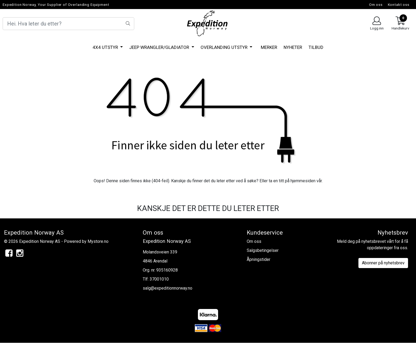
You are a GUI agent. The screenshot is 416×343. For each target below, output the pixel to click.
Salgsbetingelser (263, 250)
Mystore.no (98, 241)
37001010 (159, 279)
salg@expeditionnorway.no (167, 288)
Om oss (376, 4)
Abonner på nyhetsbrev (383, 262)
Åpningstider (258, 259)
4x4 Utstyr (106, 47)
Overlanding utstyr (225, 47)
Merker (269, 47)
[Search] (68, 23)
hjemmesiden (303, 180)
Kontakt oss (398, 4)
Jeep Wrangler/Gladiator (159, 47)
